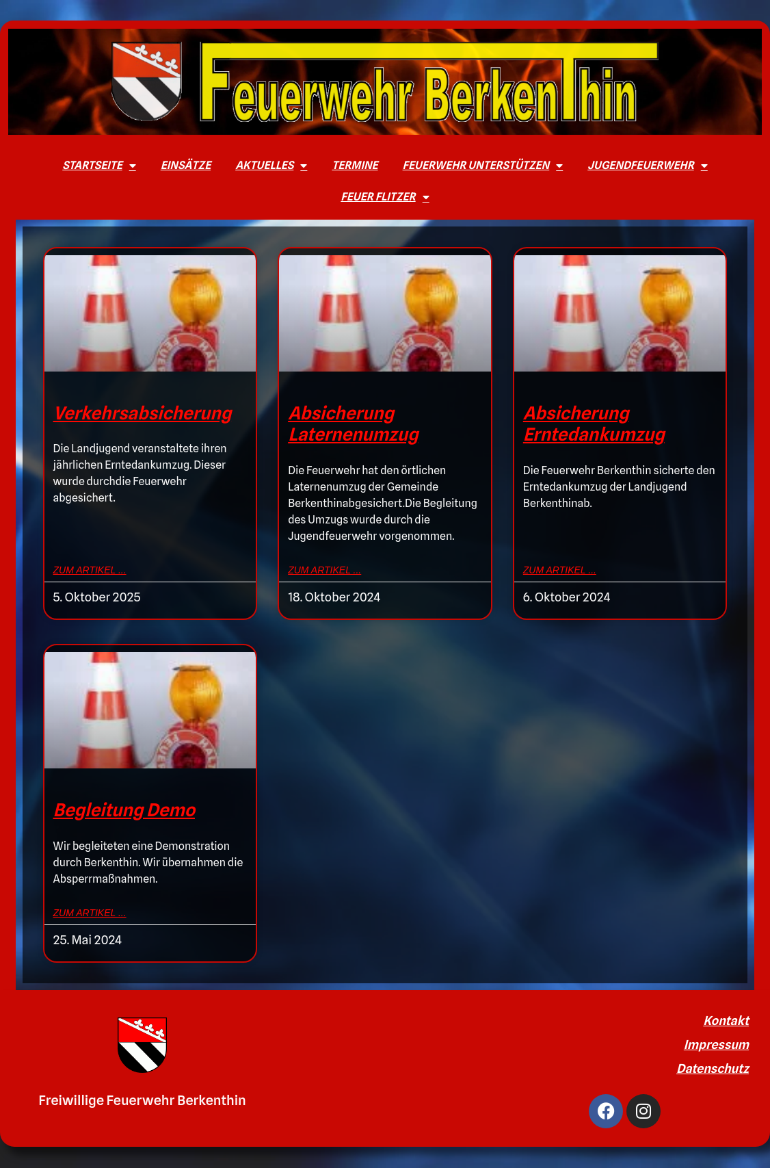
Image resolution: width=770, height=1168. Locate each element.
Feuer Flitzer (385, 197)
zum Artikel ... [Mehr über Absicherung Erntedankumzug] (559, 569)
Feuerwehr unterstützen (483, 165)
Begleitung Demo (124, 809)
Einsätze (186, 165)
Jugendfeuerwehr (647, 165)
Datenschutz (712, 1068)
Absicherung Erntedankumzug (594, 423)
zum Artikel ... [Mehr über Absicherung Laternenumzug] (324, 569)
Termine (354, 165)
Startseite (98, 165)
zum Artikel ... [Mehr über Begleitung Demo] (90, 912)
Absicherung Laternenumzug (353, 423)
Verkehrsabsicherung (142, 413)
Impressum (716, 1044)
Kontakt (726, 1020)
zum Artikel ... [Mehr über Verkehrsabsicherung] (90, 569)
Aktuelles (271, 165)
